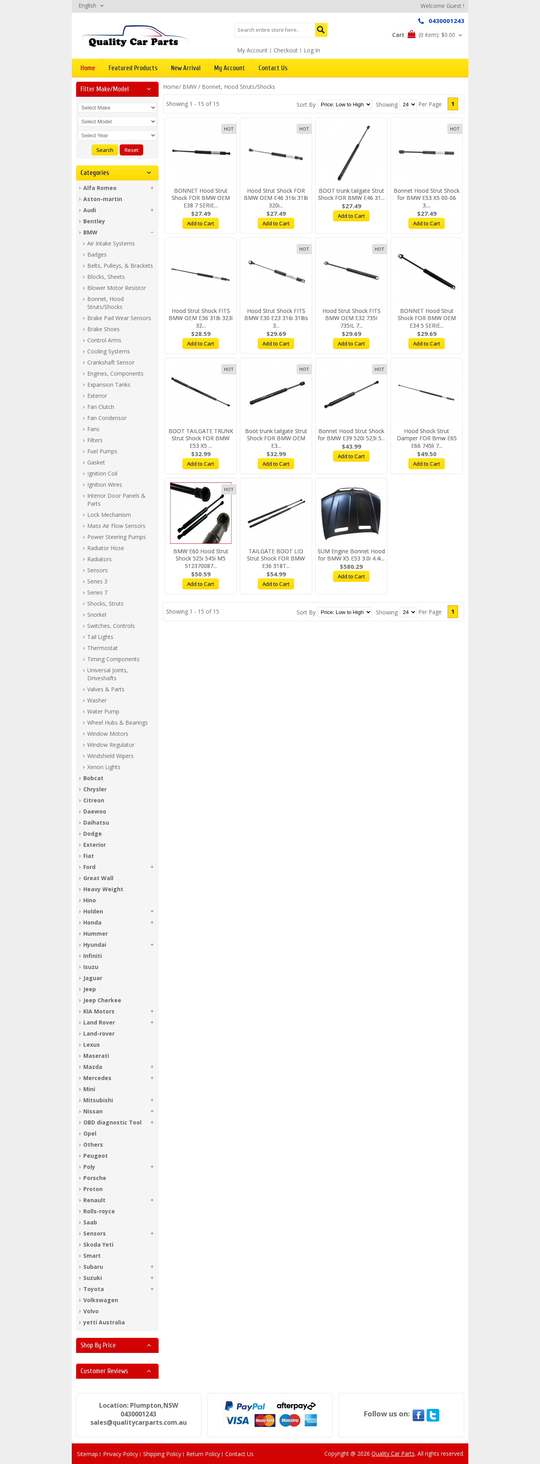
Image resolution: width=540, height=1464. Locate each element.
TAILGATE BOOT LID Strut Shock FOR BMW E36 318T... (276, 558)
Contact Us (239, 1454)
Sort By (306, 104)
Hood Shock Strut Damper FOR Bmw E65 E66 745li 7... (427, 438)
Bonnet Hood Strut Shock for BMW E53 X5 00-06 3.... (427, 198)
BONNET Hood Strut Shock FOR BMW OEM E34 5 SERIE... (427, 318)
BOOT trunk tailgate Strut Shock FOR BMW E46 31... (351, 194)
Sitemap (87, 1454)
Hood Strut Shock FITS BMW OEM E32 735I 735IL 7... (351, 318)
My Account (252, 50)
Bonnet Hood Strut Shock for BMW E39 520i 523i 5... (351, 434)
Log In (312, 50)
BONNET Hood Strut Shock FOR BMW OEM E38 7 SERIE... (201, 198)
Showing (387, 104)
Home (171, 86)
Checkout (286, 50)
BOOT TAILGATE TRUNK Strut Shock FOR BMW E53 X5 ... (201, 438)
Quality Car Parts (393, 1453)
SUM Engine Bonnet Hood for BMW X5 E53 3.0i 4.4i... (351, 554)
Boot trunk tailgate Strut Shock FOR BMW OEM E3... (276, 438)
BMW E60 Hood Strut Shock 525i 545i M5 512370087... (200, 558)
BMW (189, 86)
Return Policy (203, 1454)
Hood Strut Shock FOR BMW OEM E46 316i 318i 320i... (276, 198)
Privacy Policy (120, 1454)
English (87, 5)
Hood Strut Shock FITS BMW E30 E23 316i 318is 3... (276, 318)
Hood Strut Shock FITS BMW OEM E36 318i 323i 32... (201, 318)
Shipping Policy (162, 1454)
